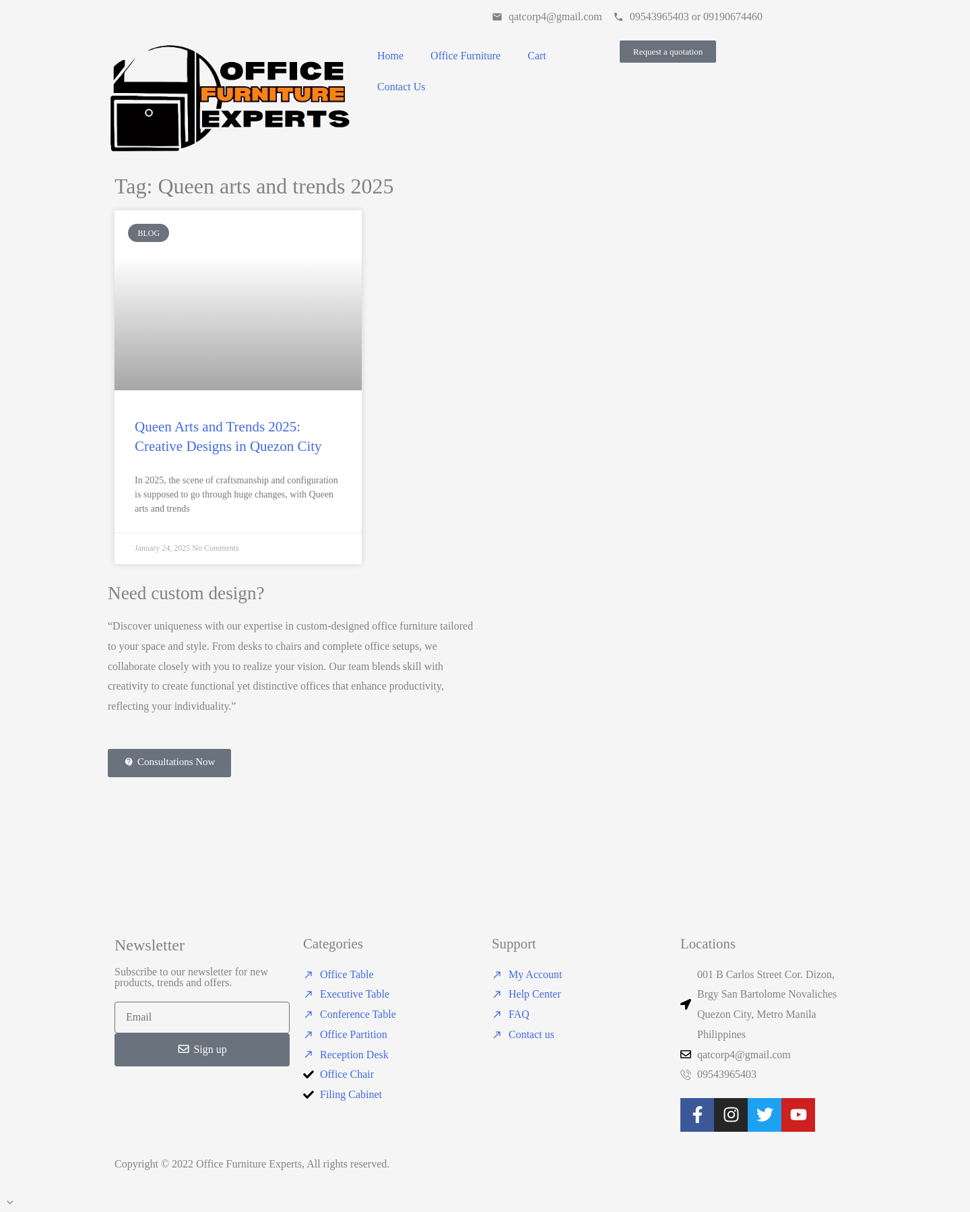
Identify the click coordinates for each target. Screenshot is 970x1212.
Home (390, 55)
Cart (536, 55)
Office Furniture (465, 55)
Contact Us (401, 86)
